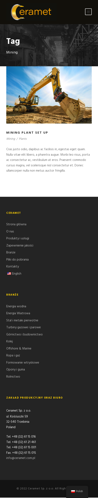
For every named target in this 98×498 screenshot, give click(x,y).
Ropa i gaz (13, 355)
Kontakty (12, 266)
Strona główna (16, 224)
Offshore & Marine (18, 348)
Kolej (9, 341)
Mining (10, 139)
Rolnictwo (13, 376)
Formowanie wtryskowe (22, 362)
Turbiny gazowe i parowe (23, 327)
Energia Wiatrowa (18, 313)
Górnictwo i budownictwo (24, 334)
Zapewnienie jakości (19, 245)
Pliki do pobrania (17, 259)
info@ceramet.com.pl (20, 458)
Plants (23, 139)
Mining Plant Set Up (27, 133)
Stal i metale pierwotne (22, 320)
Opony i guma (15, 369)
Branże (10, 252)
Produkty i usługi (17, 238)
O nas (10, 231)
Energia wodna (16, 306)
